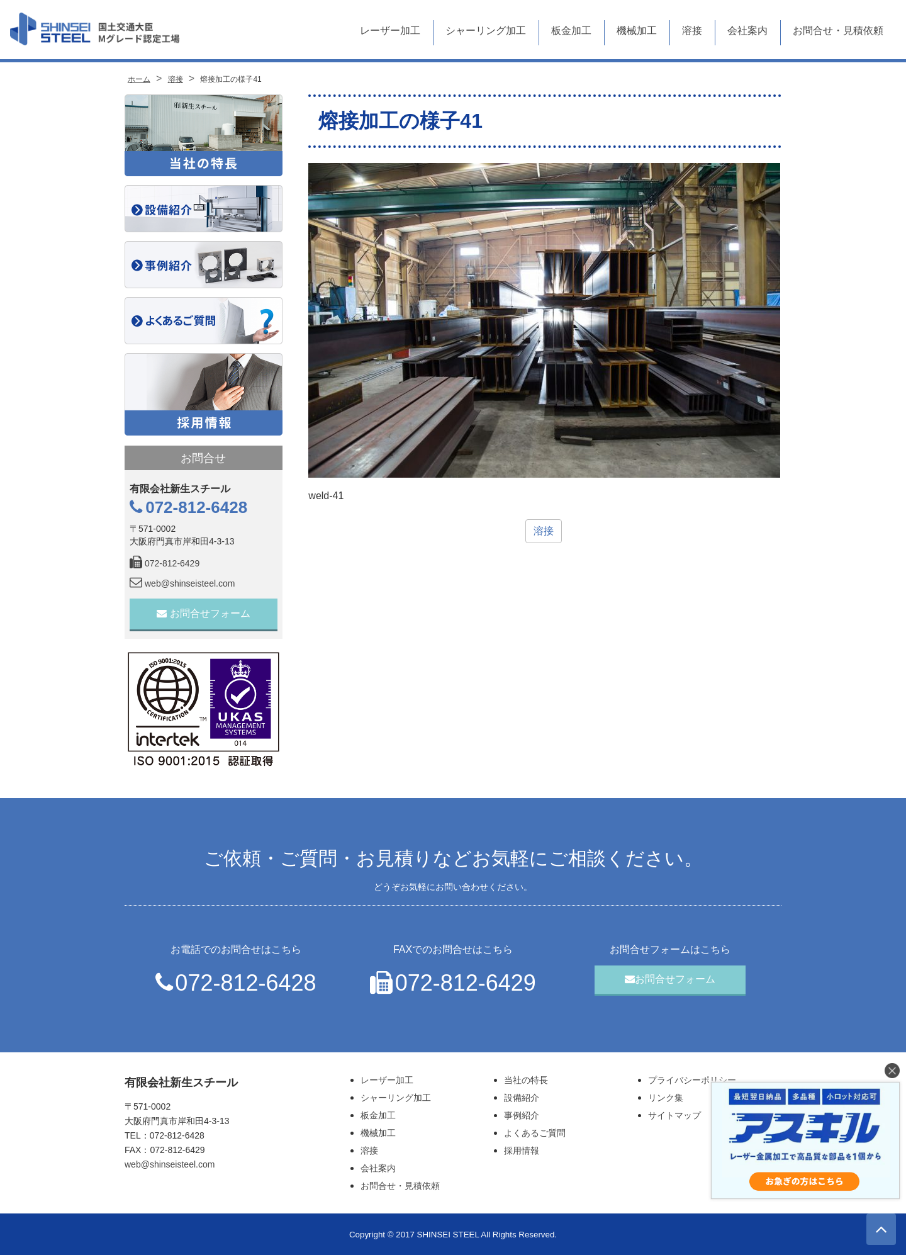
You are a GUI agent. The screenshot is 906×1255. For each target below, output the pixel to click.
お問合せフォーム (203, 613)
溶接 (692, 30)
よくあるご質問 (535, 1133)
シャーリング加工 (485, 30)
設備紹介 (521, 1098)
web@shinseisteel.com (182, 583)
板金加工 (571, 30)
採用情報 (521, 1150)
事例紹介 (521, 1115)
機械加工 (637, 30)
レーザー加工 (390, 30)
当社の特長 (526, 1080)
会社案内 (747, 30)
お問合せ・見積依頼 (838, 30)
